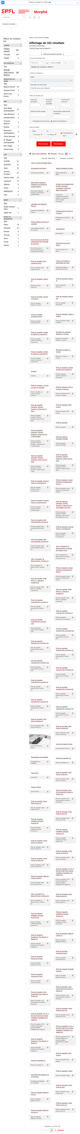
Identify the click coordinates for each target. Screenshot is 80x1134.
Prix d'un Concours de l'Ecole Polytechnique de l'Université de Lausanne (40, 242)
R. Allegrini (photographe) (11, 141)
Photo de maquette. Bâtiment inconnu (39, 1093)
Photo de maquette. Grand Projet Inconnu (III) (64, 813)
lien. (50, 2)
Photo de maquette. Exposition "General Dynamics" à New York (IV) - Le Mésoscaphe (39, 433)
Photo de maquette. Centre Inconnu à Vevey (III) (39, 859)
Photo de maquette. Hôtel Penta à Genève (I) (63, 773)
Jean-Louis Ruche (11, 95)
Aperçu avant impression (38, 153)
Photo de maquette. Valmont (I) (64, 280)
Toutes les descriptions (59, 121)
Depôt (6, 200)
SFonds (11, 235)
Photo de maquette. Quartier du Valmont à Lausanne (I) (64, 369)
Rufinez (11, 127)
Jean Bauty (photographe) (11, 109)
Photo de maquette (61, 422)
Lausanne (11, 181)
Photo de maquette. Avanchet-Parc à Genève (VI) (65, 649)
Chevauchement (68, 133)
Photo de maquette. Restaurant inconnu (37, 957)
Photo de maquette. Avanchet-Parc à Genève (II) (39, 601)
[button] (34, 17)
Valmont (11, 184)
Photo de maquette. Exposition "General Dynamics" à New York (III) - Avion (64, 458)
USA (11, 195)
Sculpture (34, 371)
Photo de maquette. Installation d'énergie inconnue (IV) (37, 915)
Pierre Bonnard (11, 136)
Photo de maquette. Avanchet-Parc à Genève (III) (64, 688)
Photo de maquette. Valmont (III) (64, 297)
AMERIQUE (11, 191)
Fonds (11, 242)
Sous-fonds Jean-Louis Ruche (63, 244)
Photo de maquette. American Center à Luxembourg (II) (40, 482)
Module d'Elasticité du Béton (64, 168)
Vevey (11, 188)
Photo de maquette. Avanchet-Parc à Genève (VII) (40, 661)
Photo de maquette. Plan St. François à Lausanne (64, 388)
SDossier (11, 228)
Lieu (5, 154)
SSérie (11, 245)
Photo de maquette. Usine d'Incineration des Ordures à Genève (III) (64, 792)
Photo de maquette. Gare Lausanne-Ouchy (38, 262)
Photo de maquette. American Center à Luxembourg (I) (65, 528)
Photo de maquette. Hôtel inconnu (63, 406)
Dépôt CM (11, 213)
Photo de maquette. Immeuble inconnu (37, 315)
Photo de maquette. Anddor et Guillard (65, 315)
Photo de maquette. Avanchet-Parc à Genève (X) (39, 701)
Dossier (11, 231)
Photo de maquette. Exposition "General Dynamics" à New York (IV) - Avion (39, 459)
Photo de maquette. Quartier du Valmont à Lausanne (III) (39, 353)
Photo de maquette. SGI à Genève (64, 1054)
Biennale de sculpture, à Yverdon (63, 351)
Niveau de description (8, 218)
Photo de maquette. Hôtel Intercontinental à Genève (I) (39, 521)
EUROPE (11, 165)
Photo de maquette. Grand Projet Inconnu (64, 1086)
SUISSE (11, 161)
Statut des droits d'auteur (38, 111)
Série (11, 238)
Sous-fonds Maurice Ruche (64, 744)
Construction (35, 773)
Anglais (11, 58)
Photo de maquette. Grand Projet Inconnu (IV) (64, 1009)
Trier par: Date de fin (48, 158)
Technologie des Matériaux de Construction (40, 1076)
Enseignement (60, 229)
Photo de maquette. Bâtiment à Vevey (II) (39, 1111)
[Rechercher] (12, 17)
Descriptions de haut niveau (41, 121)
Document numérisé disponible (49, 101)
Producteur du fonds (9, 80)
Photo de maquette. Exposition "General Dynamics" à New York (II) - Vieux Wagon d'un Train (64, 504)
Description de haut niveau (39, 84)
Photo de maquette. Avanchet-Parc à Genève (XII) (65, 630)
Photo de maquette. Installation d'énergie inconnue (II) (37, 821)
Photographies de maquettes (39, 757)
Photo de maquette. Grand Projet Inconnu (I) (39, 802)
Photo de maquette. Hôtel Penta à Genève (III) (63, 727)
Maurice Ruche (11, 87)
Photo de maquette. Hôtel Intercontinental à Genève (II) (39, 540)
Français (11, 54)
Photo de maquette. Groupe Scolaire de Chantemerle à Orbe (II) (64, 482)
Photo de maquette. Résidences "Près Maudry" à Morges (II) (39, 937)
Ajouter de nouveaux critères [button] (41, 67)
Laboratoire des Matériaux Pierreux (39, 205)
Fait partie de (9, 63)
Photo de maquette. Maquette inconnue (65, 970)
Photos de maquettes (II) (63, 758)
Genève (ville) (11, 177)
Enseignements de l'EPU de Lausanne (64, 212)
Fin (47, 131)
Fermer (46, 37)
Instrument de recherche (65, 101)
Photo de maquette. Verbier (64, 1071)
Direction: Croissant (66, 158)
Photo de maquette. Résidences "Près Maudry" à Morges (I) (39, 1041)
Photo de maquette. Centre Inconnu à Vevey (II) (64, 852)
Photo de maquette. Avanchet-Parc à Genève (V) (39, 681)
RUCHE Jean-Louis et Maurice (11, 72)
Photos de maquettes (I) (38, 1060)
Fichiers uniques (11, 50)
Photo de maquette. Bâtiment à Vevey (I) (64, 934)
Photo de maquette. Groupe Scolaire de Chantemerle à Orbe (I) (64, 570)
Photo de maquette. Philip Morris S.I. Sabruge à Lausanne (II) (38, 580)
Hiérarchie (52, 153)
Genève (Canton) (11, 173)
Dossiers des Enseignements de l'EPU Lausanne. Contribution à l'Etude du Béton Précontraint (64, 187)
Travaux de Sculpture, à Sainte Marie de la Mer (63, 262)
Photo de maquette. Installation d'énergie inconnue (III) (62, 831)
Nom (5, 101)
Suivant (61, 1130)
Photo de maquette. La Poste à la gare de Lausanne (39, 386)
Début (34, 131)
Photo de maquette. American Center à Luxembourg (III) (40, 501)
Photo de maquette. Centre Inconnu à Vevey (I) (39, 842)
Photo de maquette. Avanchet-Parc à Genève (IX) (65, 669)
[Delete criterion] (65, 63)
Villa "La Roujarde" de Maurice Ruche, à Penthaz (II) (40, 895)
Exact (64, 136)
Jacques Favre (11, 90)
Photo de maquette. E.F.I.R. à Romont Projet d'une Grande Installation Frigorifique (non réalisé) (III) (65, 1029)
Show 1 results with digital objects (40, 163)
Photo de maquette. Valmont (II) (39, 280)
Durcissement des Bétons (38, 168)
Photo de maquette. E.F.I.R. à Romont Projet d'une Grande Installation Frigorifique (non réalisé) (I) (40, 1017)
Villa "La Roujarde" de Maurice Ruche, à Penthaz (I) (40, 560)
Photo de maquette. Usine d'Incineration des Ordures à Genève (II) (39, 994)
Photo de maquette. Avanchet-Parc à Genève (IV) (40, 642)
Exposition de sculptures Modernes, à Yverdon (63, 333)
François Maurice (11, 122)
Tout (5, 66)
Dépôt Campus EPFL (11, 208)
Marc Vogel (11, 146)
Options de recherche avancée (52, 54)
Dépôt (32, 77)
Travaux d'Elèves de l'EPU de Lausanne (40, 223)
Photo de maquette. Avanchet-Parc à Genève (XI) (65, 708)
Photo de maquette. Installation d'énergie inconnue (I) (62, 914)
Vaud (11, 168)
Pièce (11, 224)
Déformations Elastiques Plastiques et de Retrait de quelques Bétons (39, 184)
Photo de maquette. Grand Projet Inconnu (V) (64, 1104)
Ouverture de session (9, 24)
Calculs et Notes (36, 787)
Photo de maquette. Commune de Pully (37, 975)
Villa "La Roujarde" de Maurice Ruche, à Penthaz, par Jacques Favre (64, 548)
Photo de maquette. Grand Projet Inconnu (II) (64, 895)
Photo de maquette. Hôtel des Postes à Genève (40, 877)
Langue (6, 45)
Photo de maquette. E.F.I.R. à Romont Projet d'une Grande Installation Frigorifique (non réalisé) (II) (65, 872)
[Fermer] (77, 3)
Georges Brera (11, 117)
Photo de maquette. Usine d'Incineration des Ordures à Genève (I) (64, 989)
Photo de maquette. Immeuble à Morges (62, 438)
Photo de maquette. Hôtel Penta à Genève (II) (38, 720)
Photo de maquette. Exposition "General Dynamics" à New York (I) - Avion (39, 408)
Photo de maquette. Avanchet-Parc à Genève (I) (64, 612)
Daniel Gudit (11, 149)
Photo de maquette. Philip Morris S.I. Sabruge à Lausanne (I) (63, 591)
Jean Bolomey (11, 114)
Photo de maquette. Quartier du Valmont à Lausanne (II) (39, 333)
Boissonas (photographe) (11, 132)
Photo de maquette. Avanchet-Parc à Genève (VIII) (38, 621)
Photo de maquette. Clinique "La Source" (39, 298)
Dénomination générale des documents (62, 112)
